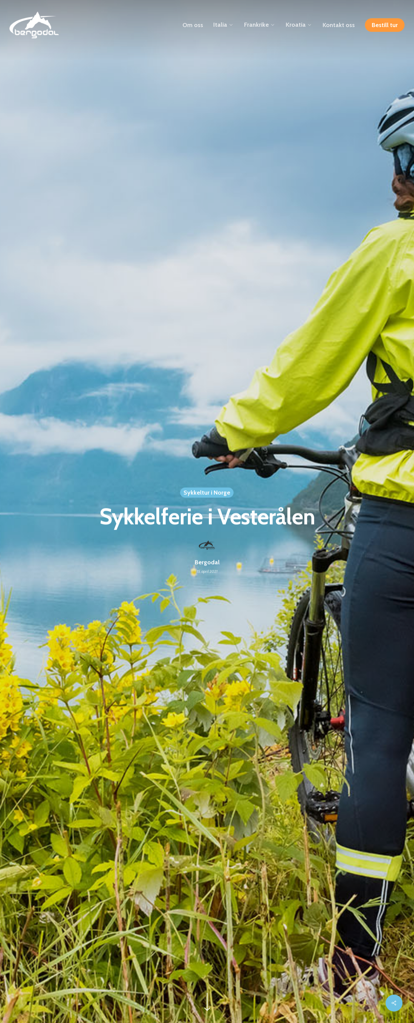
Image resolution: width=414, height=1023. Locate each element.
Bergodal (207, 563)
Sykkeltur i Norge (206, 493)
